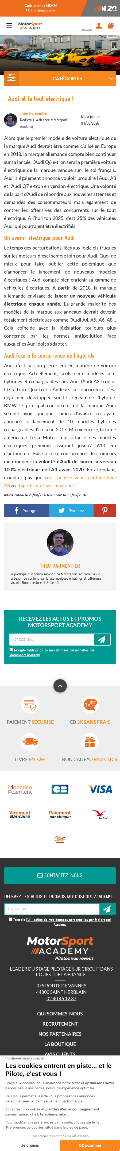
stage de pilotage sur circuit (45, 485)
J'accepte (51, 652)
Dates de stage (86, 26)
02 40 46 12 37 (61, 998)
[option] (41, 8)
